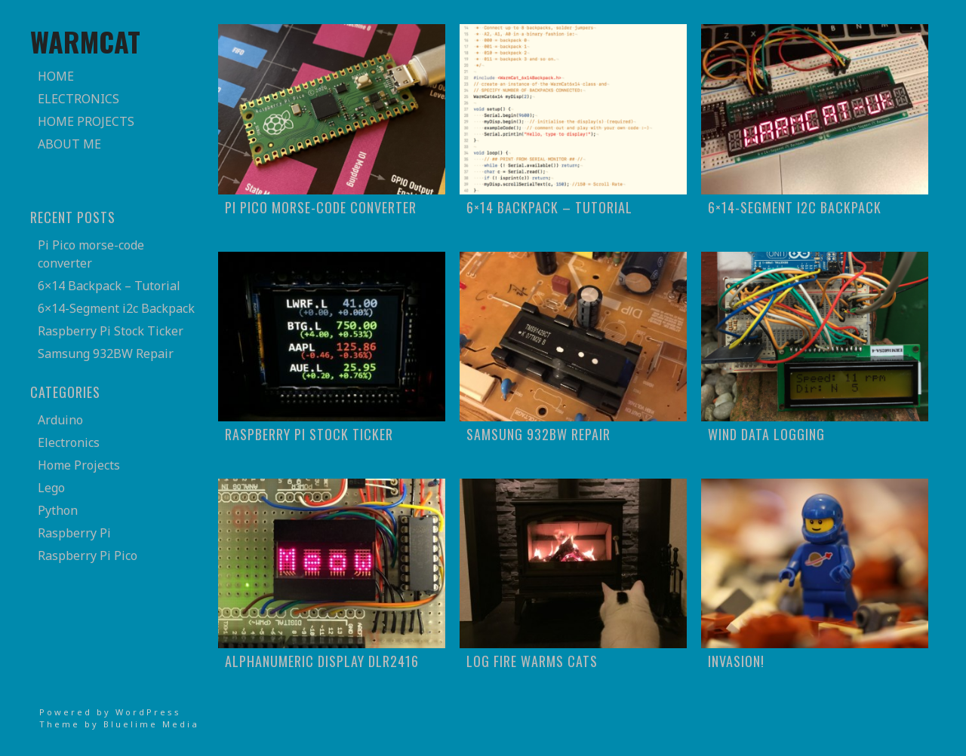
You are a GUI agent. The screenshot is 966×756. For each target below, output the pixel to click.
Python (58, 510)
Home (56, 76)
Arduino (60, 420)
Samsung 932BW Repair (106, 353)
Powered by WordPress (110, 712)
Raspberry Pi (74, 533)
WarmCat (85, 41)
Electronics (78, 98)
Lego (51, 487)
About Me (69, 144)
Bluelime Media (151, 724)
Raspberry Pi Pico (87, 555)
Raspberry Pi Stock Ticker (110, 331)
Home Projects (86, 121)
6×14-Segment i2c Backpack (116, 308)
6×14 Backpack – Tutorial (109, 285)
